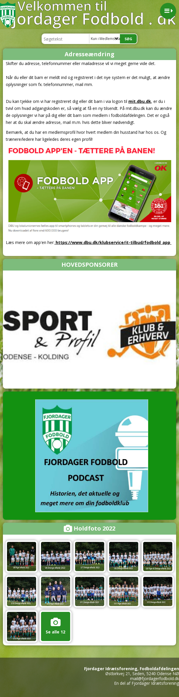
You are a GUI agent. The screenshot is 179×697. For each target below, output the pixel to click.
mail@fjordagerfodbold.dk (154, 678)
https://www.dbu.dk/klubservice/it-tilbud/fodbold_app (112, 242)
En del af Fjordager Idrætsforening (146, 683)
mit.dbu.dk (139, 101)
